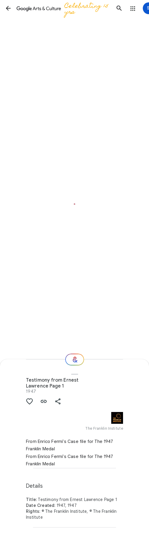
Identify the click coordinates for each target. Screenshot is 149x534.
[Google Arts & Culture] (64, 8)
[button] (8, 8)
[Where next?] (74, 359)
